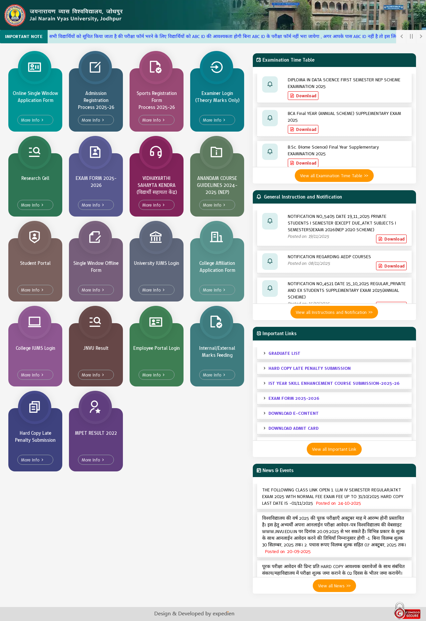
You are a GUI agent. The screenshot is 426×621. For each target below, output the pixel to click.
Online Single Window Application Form (35, 97)
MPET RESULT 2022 (96, 433)
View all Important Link (334, 449)
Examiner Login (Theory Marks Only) (217, 97)
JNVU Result (96, 348)
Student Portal (35, 263)
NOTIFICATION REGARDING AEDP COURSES (329, 257)
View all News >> (334, 586)
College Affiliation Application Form (217, 267)
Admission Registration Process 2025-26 (96, 100)
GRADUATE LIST (284, 353)
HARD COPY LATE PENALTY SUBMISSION (309, 368)
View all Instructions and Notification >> (334, 312)
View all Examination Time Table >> (334, 176)
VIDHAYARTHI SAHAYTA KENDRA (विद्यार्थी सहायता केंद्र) (157, 185)
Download (306, 96)
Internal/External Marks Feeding (217, 351)
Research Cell (35, 178)
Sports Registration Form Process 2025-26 (157, 100)
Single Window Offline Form (96, 267)
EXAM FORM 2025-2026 (96, 182)
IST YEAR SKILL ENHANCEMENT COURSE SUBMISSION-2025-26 (333, 383)
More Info (30, 120)
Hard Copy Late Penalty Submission (35, 436)
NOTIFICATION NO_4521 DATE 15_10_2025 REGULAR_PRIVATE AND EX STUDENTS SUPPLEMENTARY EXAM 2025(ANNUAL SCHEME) (347, 290)
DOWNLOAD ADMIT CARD (293, 428)
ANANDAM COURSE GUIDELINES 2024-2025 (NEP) (217, 185)
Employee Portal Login (156, 348)
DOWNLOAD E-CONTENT (293, 413)
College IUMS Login (35, 348)
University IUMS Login (156, 263)
